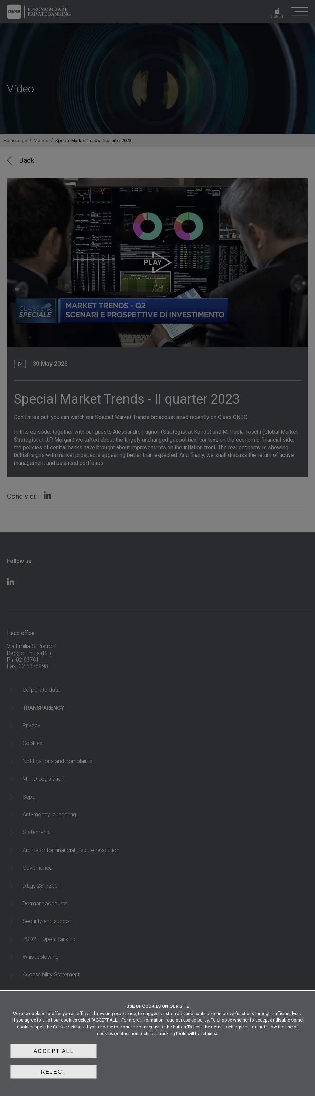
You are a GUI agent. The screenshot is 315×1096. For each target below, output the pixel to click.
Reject (53, 1072)
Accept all (54, 1051)
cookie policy (196, 1020)
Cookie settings (68, 1026)
